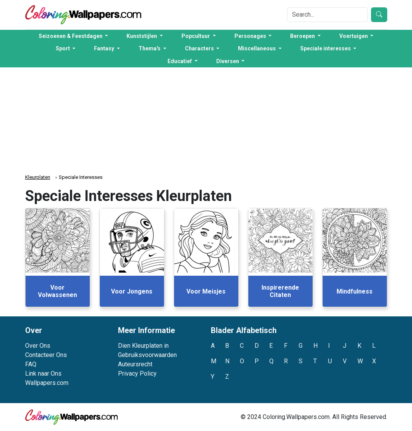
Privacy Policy (137, 373)
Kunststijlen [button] (142, 36)
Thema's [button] (150, 48)
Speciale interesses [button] (326, 48)
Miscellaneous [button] (257, 48)
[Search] (327, 14)
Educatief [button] (180, 61)
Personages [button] (250, 36)
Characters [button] (200, 48)
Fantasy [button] (104, 48)
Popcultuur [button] (196, 36)
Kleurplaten (37, 177)
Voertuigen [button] (354, 36)
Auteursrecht (135, 364)
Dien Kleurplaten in (143, 345)
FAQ (30, 364)
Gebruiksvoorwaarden (147, 355)
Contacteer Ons (46, 355)
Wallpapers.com (46, 382)
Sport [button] (63, 48)
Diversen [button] (228, 61)
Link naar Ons (43, 373)
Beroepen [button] (303, 36)
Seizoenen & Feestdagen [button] (71, 36)
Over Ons (37, 345)
